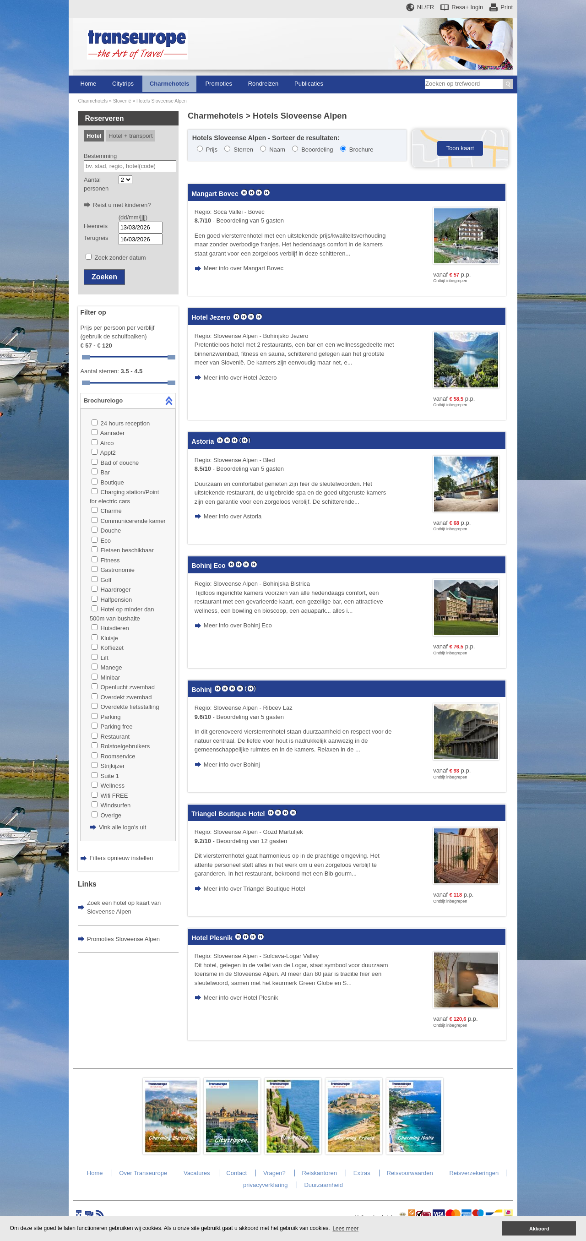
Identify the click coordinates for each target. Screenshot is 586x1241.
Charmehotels (170, 83)
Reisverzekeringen (474, 1173)
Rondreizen (263, 83)
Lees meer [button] (345, 1228)
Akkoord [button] (539, 1228)
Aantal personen (96, 184)
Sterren (243, 149)
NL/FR (425, 7)
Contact (236, 1173)
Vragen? (274, 1173)
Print (506, 7)
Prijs (211, 149)
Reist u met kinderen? (122, 204)
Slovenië (122, 100)
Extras (361, 1173)
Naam (277, 149)
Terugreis (96, 237)
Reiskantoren (319, 1173)
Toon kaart (460, 148)
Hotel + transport (130, 135)
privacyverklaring (265, 1184)
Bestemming (100, 155)
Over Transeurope (143, 1173)
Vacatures (197, 1173)
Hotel (94, 135)
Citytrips (123, 83)
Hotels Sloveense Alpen (161, 100)
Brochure (361, 149)
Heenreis (96, 226)
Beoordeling (317, 149)
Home (89, 83)
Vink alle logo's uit (122, 827)
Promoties (218, 83)
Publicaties (308, 83)
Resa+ (467, 7)
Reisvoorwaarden (410, 1173)
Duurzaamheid (323, 1184)
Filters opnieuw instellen (121, 858)
